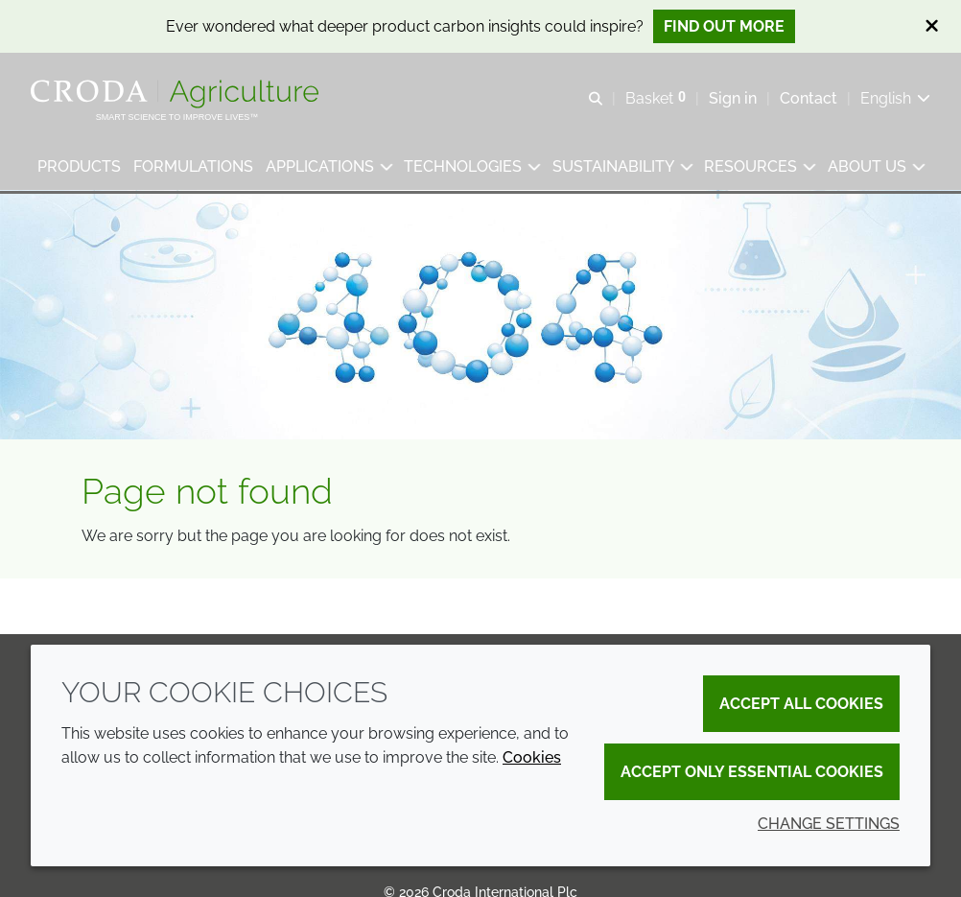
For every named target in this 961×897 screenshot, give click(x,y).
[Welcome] (177, 94)
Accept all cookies (801, 704)
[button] (79, 168)
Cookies (532, 757)
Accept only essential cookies (752, 772)
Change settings (829, 823)
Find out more (724, 26)
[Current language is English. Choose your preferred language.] (895, 98)
